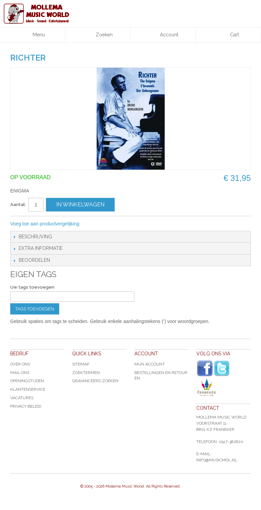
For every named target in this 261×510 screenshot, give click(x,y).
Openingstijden (27, 380)
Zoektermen (86, 372)
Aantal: (18, 204)
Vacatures (21, 397)
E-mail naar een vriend (93, 224)
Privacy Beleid (25, 406)
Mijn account (149, 364)
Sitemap (80, 364)
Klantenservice (27, 389)
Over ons (20, 364)
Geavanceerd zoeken (95, 380)
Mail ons (19, 372)
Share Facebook (107, 224)
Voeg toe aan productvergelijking (44, 223)
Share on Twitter (120, 224)
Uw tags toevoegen (32, 287)
